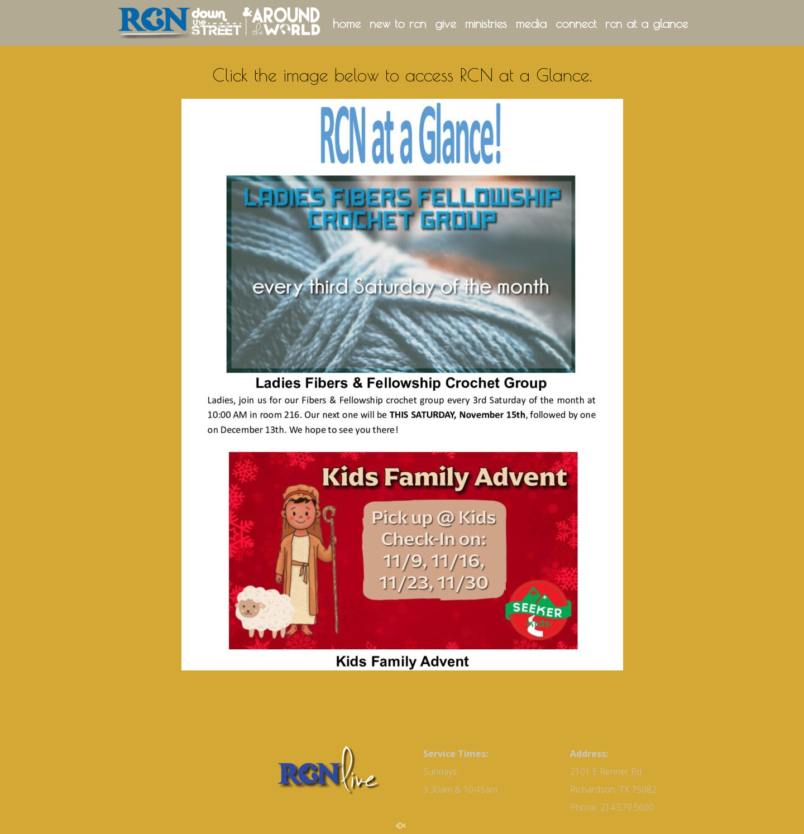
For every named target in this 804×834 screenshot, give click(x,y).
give (445, 24)
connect (576, 24)
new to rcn (398, 24)
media (531, 24)
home (347, 24)
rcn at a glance (646, 24)
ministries (486, 24)
